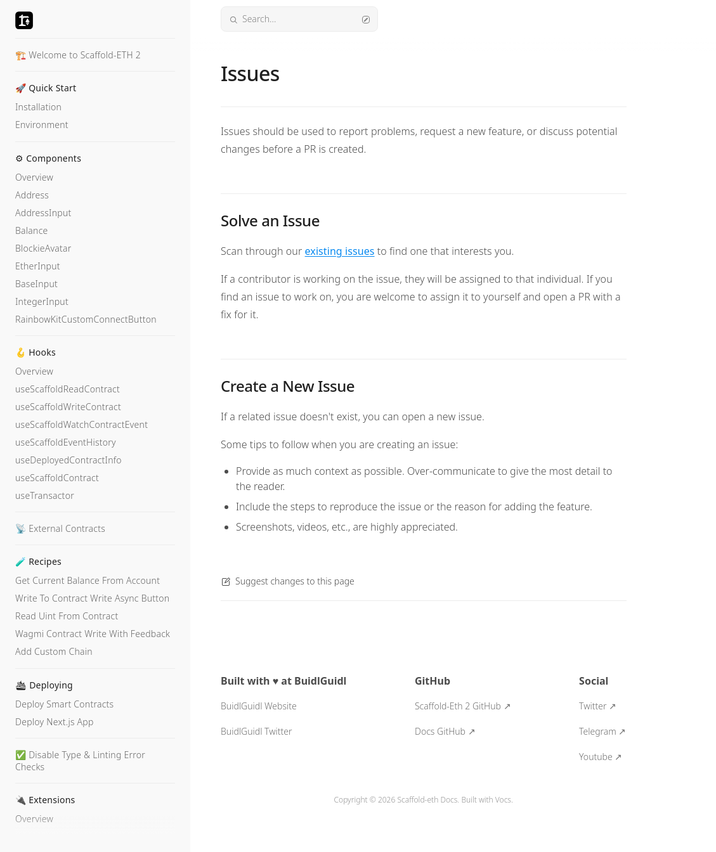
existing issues (340, 251)
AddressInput (43, 213)
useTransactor (44, 495)
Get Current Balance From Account (87, 580)
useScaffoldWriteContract (68, 407)
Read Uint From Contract (66, 616)
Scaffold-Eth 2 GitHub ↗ (463, 706)
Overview (34, 177)
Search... (299, 19)
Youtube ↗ (600, 757)
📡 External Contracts (60, 528)
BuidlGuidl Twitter (256, 731)
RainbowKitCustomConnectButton (86, 319)
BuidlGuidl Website (259, 706)
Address (32, 195)
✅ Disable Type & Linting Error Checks (80, 761)
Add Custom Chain (54, 651)
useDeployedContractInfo (68, 460)
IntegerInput (41, 301)
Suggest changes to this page (288, 581)
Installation (38, 107)
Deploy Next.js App (54, 722)
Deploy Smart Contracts (64, 704)
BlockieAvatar (43, 248)
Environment (41, 125)
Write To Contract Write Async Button (92, 598)
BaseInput (36, 284)
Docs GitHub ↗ (445, 731)
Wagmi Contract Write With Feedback (92, 634)
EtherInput (37, 266)
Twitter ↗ (597, 706)
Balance (31, 230)
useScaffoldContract (57, 478)
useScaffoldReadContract (67, 389)
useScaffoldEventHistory (65, 442)
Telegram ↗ (602, 731)
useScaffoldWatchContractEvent (81, 424)
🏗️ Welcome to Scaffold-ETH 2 (78, 55)
